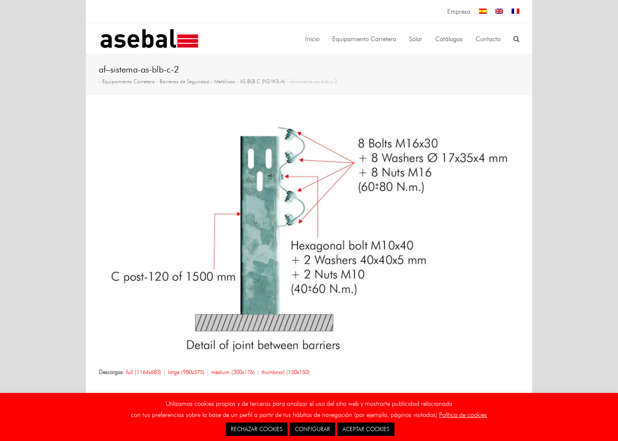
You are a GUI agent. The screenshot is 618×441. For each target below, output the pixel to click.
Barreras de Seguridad (184, 82)
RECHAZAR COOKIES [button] (256, 429)
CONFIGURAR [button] (312, 429)
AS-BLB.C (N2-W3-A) (262, 82)
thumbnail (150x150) (285, 372)
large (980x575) (186, 372)
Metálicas (224, 82)
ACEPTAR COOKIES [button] (365, 429)
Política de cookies (463, 415)
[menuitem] (483, 11)
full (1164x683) (143, 372)
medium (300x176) (233, 372)
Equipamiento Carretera (128, 82)
